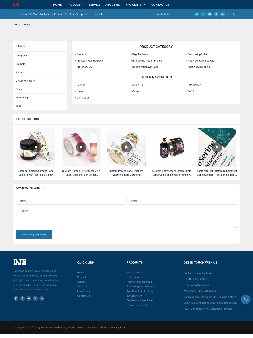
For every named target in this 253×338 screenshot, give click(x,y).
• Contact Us (82, 97)
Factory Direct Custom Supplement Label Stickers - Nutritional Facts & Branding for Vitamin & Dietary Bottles (217, 173)
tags (18, 106)
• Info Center (193, 85)
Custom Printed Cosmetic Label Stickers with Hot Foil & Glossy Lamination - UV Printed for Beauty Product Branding (36, 173)
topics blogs (22, 97)
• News (79, 91)
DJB (15, 24)
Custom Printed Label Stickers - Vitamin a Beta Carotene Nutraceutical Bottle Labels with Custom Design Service (126, 173)
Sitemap (106, 327)
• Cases (135, 91)
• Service (80, 85)
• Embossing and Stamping (146, 60)
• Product (80, 54)
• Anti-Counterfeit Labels (200, 60)
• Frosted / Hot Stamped (89, 60)
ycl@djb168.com (200, 285)
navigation (21, 55)
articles (20, 72)
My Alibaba (163, 14)
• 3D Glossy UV (83, 66)
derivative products (25, 80)
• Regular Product (141, 54)
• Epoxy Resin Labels (198, 66)
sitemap (26, 24)
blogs (19, 89)
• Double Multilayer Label (145, 66)
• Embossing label (196, 54)
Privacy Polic (118, 327)
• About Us (137, 85)
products (20, 64)
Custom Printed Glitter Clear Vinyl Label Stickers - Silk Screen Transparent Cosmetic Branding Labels (81, 173)
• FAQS (190, 91)
